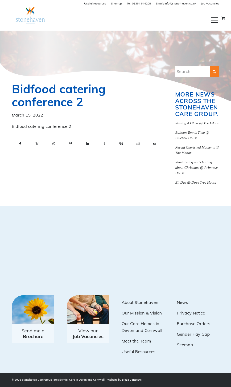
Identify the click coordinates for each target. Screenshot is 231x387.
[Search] (197, 71)
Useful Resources (138, 351)
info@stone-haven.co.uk (176, 3)
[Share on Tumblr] (104, 144)
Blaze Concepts (132, 379)
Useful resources (95, 3)
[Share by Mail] (154, 144)
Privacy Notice (191, 313)
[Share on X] (37, 144)
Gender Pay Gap (193, 334)
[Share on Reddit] (138, 144)
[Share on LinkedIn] (87, 144)
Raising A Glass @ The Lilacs (197, 123)
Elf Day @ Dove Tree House (195, 182)
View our (88, 333)
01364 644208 (139, 3)
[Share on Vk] (121, 144)
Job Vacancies (210, 3)
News (182, 302)
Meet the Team (136, 341)
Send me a (33, 333)
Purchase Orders (193, 323)
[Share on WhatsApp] (53, 144)
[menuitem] (215, 20)
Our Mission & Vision (142, 313)
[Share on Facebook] (20, 144)
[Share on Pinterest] (70, 144)
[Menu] (215, 20)
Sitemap (116, 3)
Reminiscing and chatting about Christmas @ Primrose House (196, 167)
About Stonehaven (140, 302)
